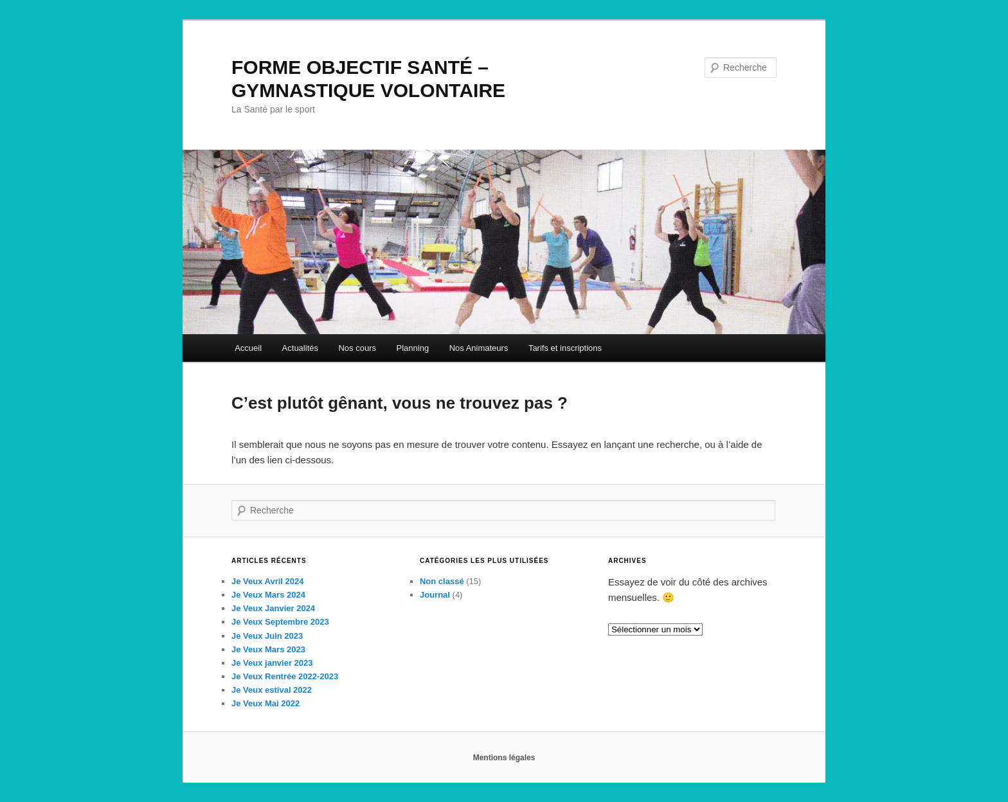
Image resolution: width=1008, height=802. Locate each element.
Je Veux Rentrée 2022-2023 (284, 676)
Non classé (442, 581)
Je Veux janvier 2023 (271, 663)
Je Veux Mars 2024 (268, 595)
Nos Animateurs (479, 348)
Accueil (248, 348)
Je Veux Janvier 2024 (273, 608)
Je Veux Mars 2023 (268, 649)
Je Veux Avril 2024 (267, 581)
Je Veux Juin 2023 (267, 636)
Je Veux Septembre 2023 (280, 622)
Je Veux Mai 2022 (265, 703)
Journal (435, 595)
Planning (413, 348)
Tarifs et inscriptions (565, 348)
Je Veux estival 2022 (271, 690)
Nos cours (357, 348)
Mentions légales (504, 757)
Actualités (300, 348)
